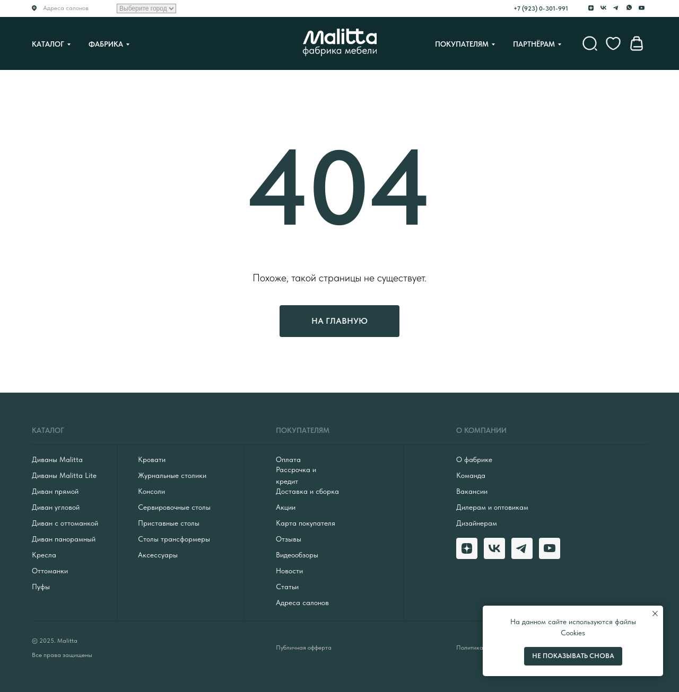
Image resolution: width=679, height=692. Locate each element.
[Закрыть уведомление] (655, 613)
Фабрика (106, 44)
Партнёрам (534, 44)
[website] (590, 43)
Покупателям (462, 44)
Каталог (48, 44)
